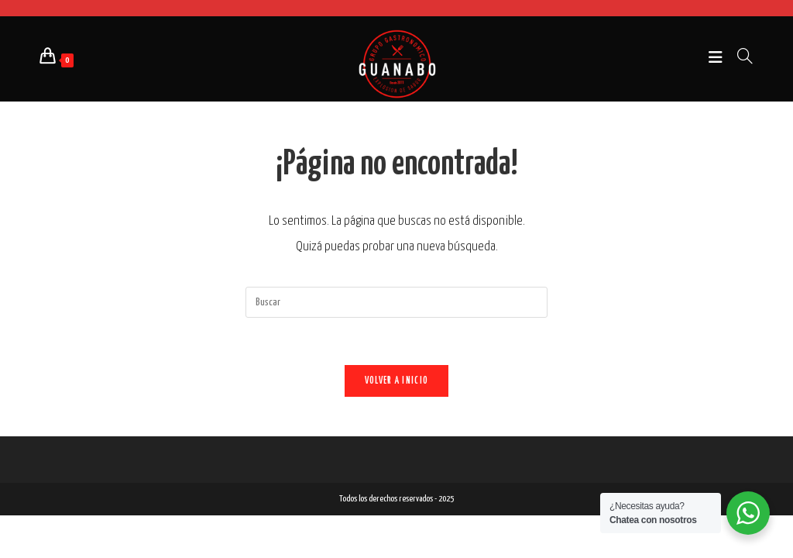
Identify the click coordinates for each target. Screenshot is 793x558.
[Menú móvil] (717, 58)
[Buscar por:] (740, 58)
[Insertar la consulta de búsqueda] (396, 302)
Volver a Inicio (397, 381)
